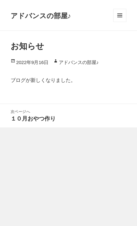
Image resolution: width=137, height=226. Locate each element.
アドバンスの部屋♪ (41, 15)
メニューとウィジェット (119, 15)
